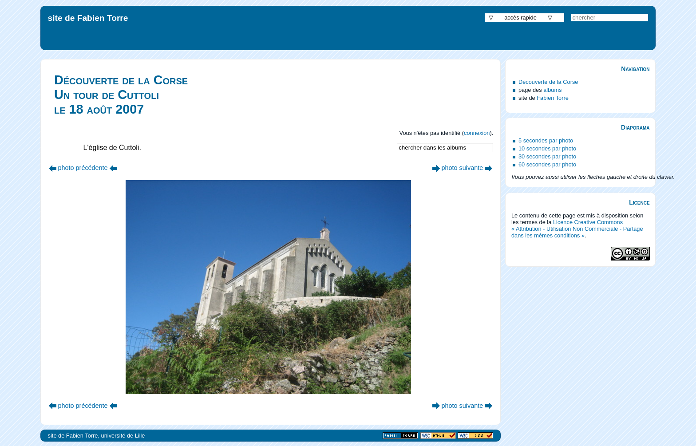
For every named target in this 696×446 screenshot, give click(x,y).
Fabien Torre (553, 98)
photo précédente (83, 167)
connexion (477, 133)
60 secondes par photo (547, 164)
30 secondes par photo (547, 156)
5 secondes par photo (545, 140)
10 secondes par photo (547, 148)
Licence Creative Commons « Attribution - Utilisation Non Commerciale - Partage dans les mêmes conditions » (577, 229)
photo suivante (462, 167)
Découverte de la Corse (548, 82)
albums (552, 90)
